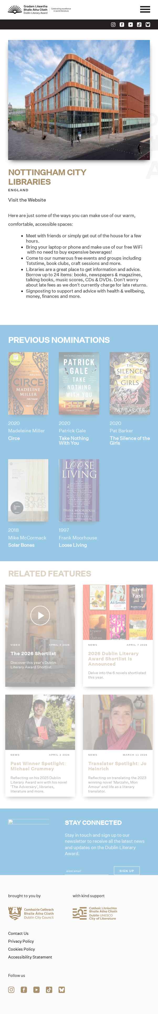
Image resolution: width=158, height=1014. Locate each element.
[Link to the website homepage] (39, 9)
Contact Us (18, 933)
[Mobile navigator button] (145, 9)
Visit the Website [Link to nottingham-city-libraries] (27, 200)
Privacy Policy (21, 941)
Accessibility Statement (30, 957)
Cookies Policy (21, 949)
